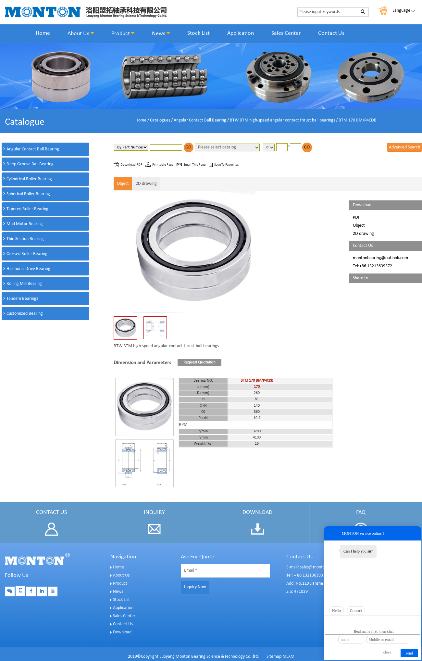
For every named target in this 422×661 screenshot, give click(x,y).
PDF (356, 217)
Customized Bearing (24, 313)
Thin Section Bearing (25, 238)
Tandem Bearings (22, 298)
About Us (81, 33)
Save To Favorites (226, 165)
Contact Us (331, 33)
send (409, 653)
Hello (336, 610)
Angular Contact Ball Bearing (200, 120)
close (387, 652)
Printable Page (163, 165)
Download (122, 632)
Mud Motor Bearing (24, 224)
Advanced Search (404, 147)
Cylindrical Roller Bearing (29, 179)
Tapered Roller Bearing (27, 209)
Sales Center (286, 33)
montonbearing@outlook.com (380, 258)
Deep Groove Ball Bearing (30, 164)
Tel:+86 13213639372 (372, 266)
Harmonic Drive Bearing (28, 268)
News (161, 33)
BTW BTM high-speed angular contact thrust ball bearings (282, 120)
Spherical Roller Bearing (28, 194)
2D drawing (146, 183)
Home (43, 33)
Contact (356, 610)
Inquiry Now (195, 587)
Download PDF (131, 165)
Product (122, 33)
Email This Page (194, 165)
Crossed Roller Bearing (26, 253)
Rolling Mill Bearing (24, 283)
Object (123, 183)
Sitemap (274, 656)
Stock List (198, 33)
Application (240, 33)
